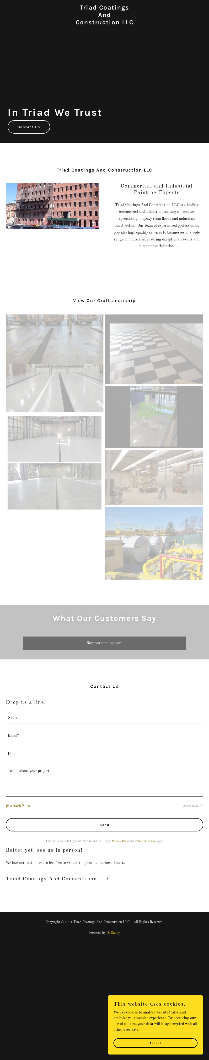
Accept (155, 1042)
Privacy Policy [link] (120, 841)
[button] (8, 806)
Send (105, 825)
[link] (105, 23)
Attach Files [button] (20, 806)
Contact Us (29, 127)
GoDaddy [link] (113, 933)
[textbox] (104, 717)
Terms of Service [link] (145, 841)
